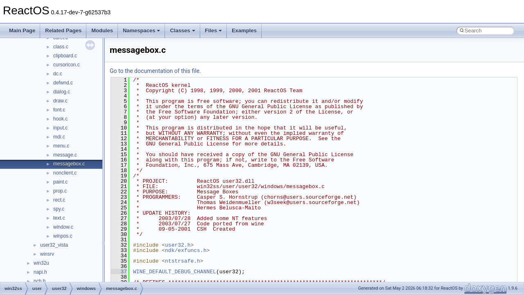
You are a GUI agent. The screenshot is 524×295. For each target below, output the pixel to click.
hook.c (60, 119)
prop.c (60, 191)
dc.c (57, 74)
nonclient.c (65, 173)
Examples (244, 30)
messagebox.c (69, 164)
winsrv (47, 254)
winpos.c (62, 236)
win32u (41, 263)
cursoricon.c (66, 65)
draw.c (60, 101)
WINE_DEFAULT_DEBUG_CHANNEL (174, 271)
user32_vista (54, 245)
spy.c (58, 209)
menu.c (61, 146)
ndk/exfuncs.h (185, 250)
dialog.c (61, 92)
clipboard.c (65, 56)
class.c (60, 47)
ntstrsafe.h (182, 261)
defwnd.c (63, 83)
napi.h (40, 272)
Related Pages (63, 30)
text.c (59, 218)
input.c (60, 128)
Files (213, 30)
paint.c (60, 182)
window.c (63, 227)
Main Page (22, 30)
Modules (102, 30)
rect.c (59, 200)
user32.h (177, 245)
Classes (182, 30)
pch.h (39, 281)
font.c (59, 110)
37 (119, 271)
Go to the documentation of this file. (155, 71)
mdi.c (59, 137)
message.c (65, 155)
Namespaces (141, 30)
